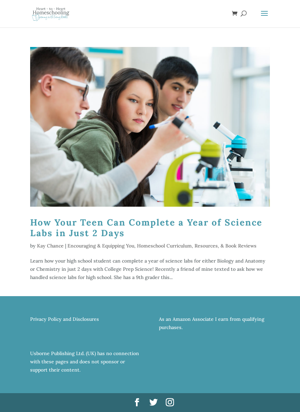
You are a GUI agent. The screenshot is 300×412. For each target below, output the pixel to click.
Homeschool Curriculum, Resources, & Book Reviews (197, 246)
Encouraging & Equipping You (100, 246)
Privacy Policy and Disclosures (64, 319)
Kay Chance (50, 246)
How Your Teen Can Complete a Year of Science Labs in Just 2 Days (146, 228)
